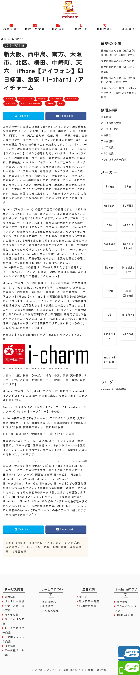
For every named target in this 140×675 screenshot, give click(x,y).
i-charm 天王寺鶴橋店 (113, 389)
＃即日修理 (59, 547)
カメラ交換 (71, 98)
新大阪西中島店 (89, 601)
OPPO (109, 291)
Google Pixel (128, 246)
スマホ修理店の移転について (117, 61)
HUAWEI (128, 205)
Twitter (23, 115)
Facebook (66, 115)
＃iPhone (35, 542)
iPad (61, 103)
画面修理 (9, 98)
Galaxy (109, 205)
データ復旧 (56, 98)
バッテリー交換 (25, 98)
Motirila (110, 336)
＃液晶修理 (19, 551)
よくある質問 (50, 610)
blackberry (128, 269)
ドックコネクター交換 (30, 103)
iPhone (50, 103)
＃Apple (20, 542)
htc (109, 225)
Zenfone (109, 244)
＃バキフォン (14, 547)
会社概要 (122, 602)
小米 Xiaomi (128, 293)
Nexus (109, 267)
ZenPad (128, 334)
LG (109, 315)
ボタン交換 (10, 103)
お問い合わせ (125, 615)
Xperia (128, 225)
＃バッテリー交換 (37, 547)
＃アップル (72, 542)
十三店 (83, 597)
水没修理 (42, 98)
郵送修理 (47, 606)
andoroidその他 (109, 359)
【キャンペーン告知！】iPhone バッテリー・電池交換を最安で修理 (119, 93)
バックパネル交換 (111, 123)
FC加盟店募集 (88, 606)
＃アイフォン (52, 542)
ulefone (128, 315)
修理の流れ (49, 602)
